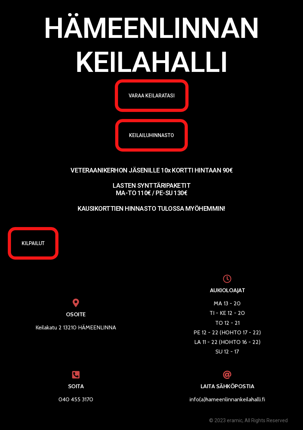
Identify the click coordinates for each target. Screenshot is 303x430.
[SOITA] (76, 374)
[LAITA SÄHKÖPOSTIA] (227, 374)
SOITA (76, 386)
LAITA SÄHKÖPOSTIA (227, 386)
